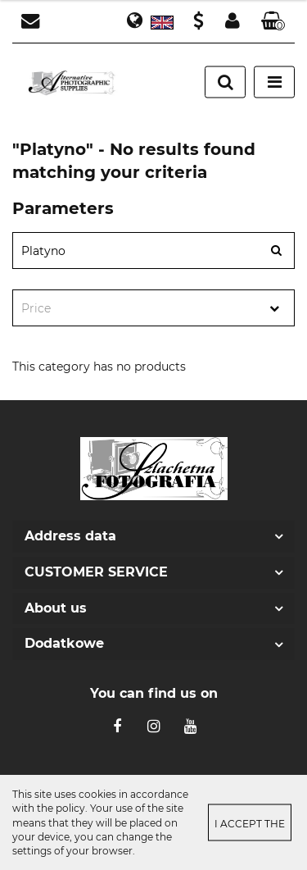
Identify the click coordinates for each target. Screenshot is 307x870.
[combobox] (153, 307)
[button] (273, 21)
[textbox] (139, 308)
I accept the (249, 824)
